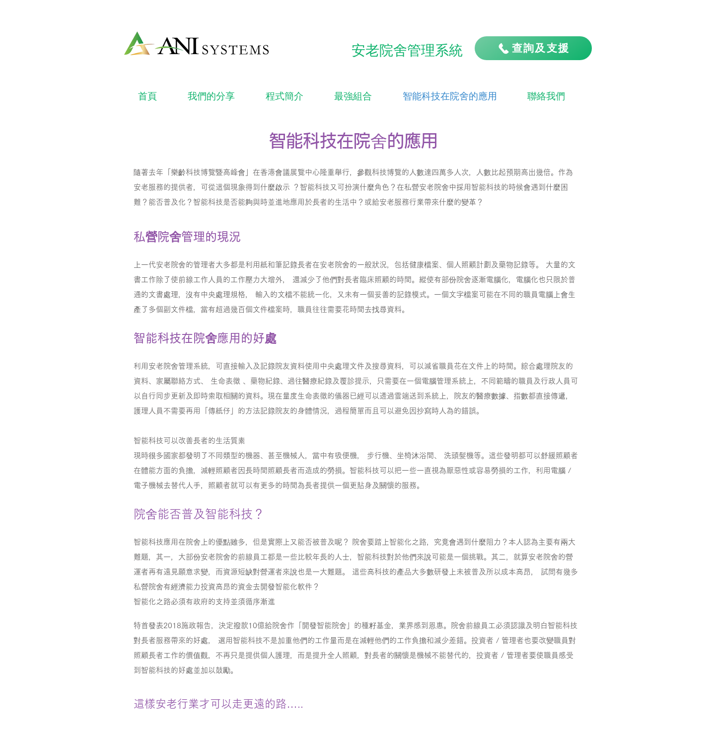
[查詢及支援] (533, 48)
